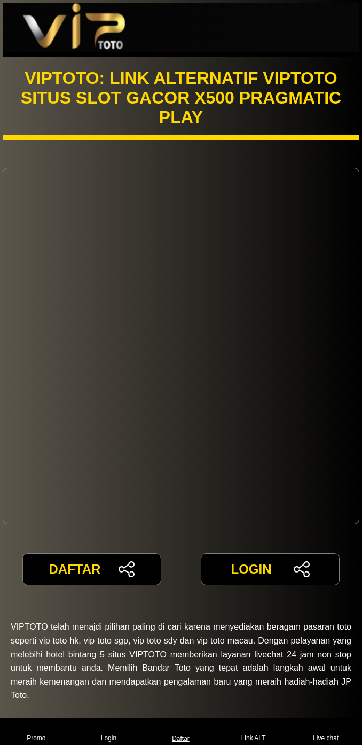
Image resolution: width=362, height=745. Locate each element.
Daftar (181, 731)
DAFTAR (92, 569)
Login (108, 731)
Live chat (326, 731)
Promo (36, 731)
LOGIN (270, 569)
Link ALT (253, 731)
